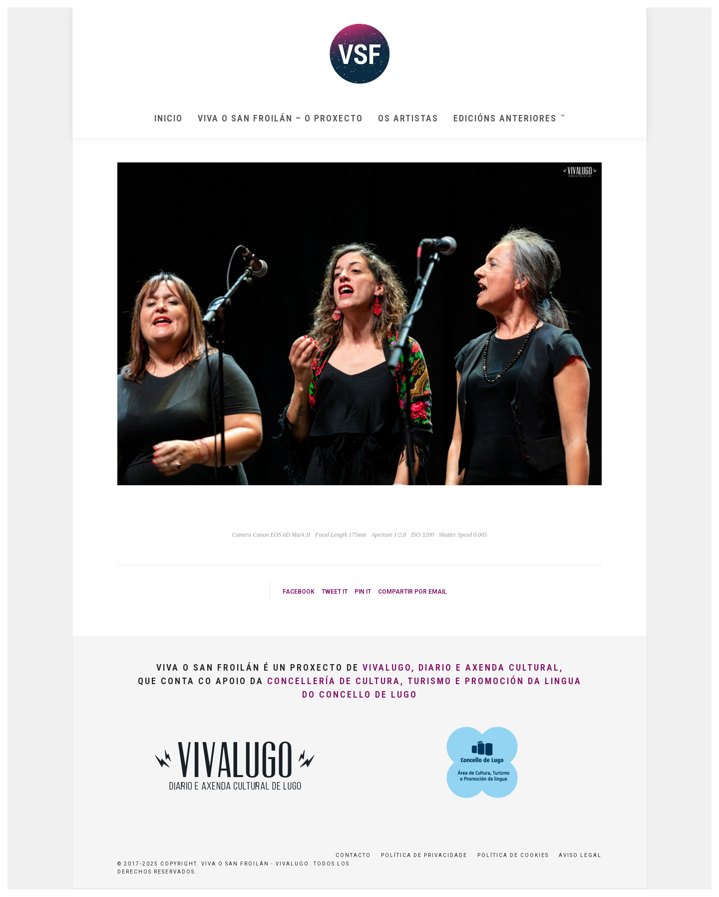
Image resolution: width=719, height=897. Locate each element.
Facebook (299, 591)
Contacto (353, 855)
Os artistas (408, 118)
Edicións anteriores (505, 118)
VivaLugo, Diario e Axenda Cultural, (462, 667)
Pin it (363, 591)
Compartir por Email (412, 591)
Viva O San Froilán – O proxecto (280, 118)
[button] (698, 14)
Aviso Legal (580, 855)
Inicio (168, 118)
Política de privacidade (424, 855)
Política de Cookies (513, 855)
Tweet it (335, 591)
